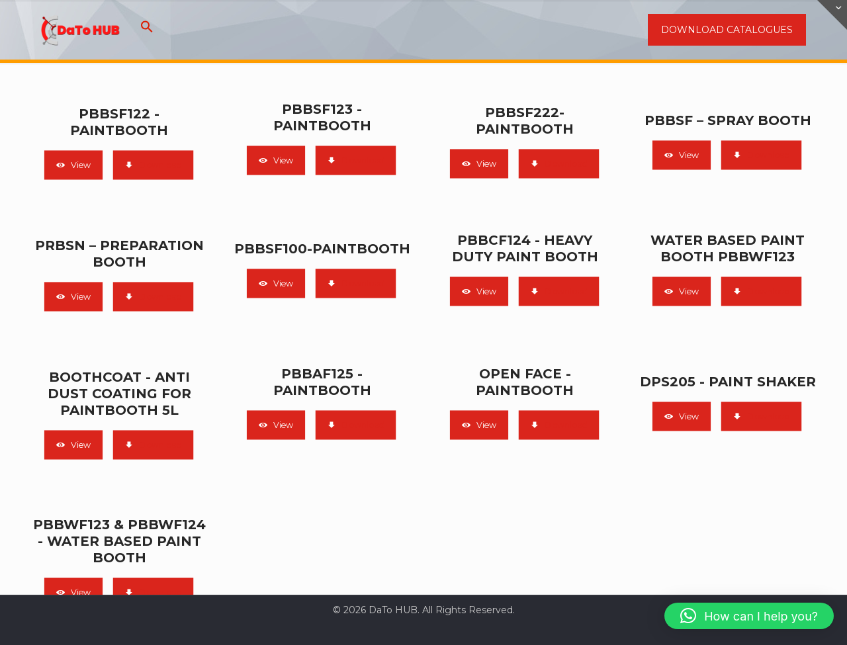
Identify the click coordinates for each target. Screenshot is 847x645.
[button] (147, 30)
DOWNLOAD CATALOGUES (727, 30)
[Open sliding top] (832, 15)
